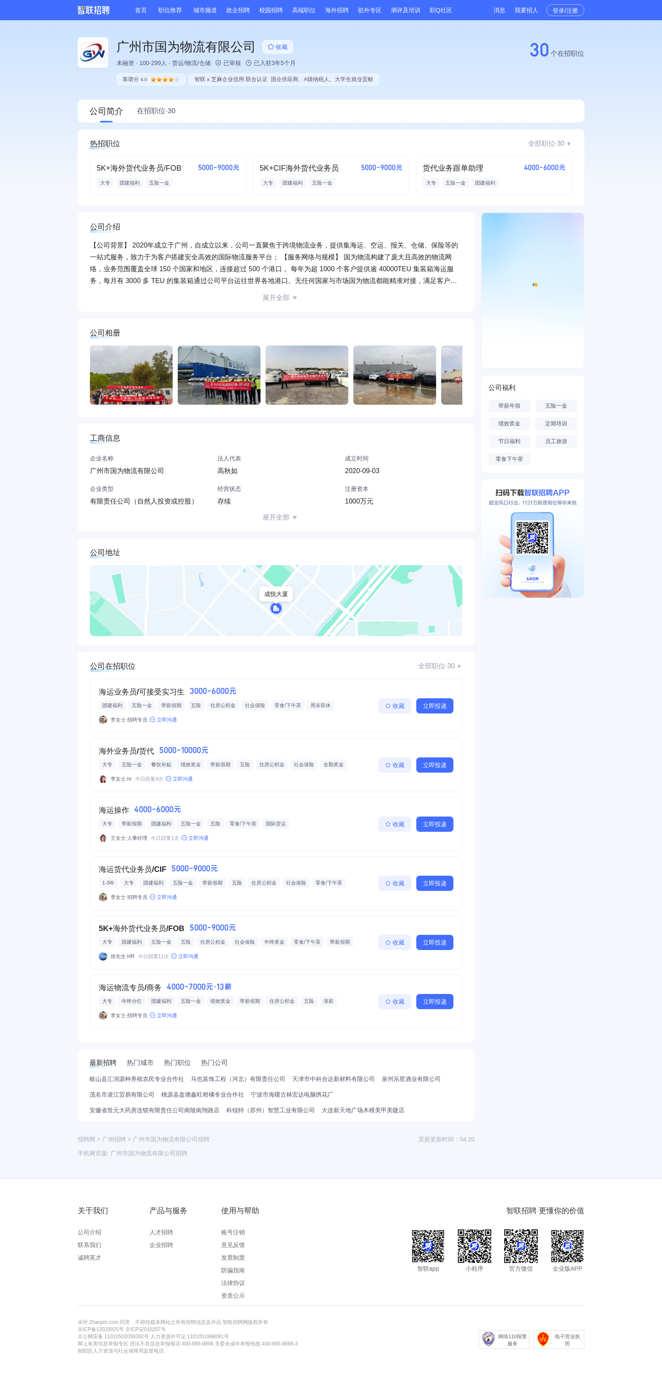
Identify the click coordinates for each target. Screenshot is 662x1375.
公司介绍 (89, 1232)
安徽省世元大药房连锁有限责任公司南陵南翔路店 (155, 1110)
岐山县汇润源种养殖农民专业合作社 (137, 1078)
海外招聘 (337, 10)
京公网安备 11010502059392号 (113, 1337)
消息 (499, 10)
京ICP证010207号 (145, 1329)
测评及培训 (406, 10)
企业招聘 (161, 1245)
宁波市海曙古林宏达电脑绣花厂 (292, 1094)
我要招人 (526, 10)
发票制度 (233, 1257)
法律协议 (233, 1283)
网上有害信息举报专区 (103, 1344)
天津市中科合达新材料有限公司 (333, 1078)
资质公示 (233, 1295)
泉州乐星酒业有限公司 (411, 1078)
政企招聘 (238, 10)
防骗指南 (233, 1270)
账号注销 (233, 1232)
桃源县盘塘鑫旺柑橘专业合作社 (202, 1094)
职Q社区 (441, 10)
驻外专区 (370, 10)
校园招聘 (271, 10)
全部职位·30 (546, 143)
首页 (141, 10)
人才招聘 (161, 1232)
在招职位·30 (156, 111)
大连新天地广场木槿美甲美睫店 (363, 1110)
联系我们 (89, 1245)
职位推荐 (170, 10)
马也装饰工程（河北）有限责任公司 (238, 1078)
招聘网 (86, 1139)
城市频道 (205, 10)
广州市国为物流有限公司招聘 (149, 1153)
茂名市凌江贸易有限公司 (122, 1094)
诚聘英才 (89, 1257)
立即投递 (435, 705)
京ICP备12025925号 (101, 1329)
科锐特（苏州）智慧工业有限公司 (270, 1110)
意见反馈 (233, 1245)
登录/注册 (565, 10)
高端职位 (304, 10)
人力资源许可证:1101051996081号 (189, 1337)
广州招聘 (114, 1139)
